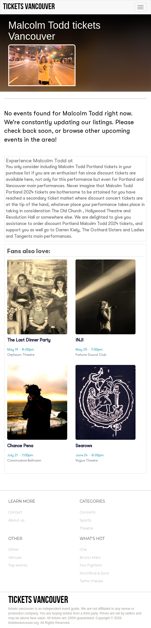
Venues (14, 557)
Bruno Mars (90, 557)
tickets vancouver (38, 599)
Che (83, 549)
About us (16, 520)
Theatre (86, 528)
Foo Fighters (91, 565)
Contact (15, 512)
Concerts (87, 512)
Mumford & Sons (94, 573)
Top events (17, 565)
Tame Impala (91, 581)
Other (13, 549)
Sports (85, 520)
